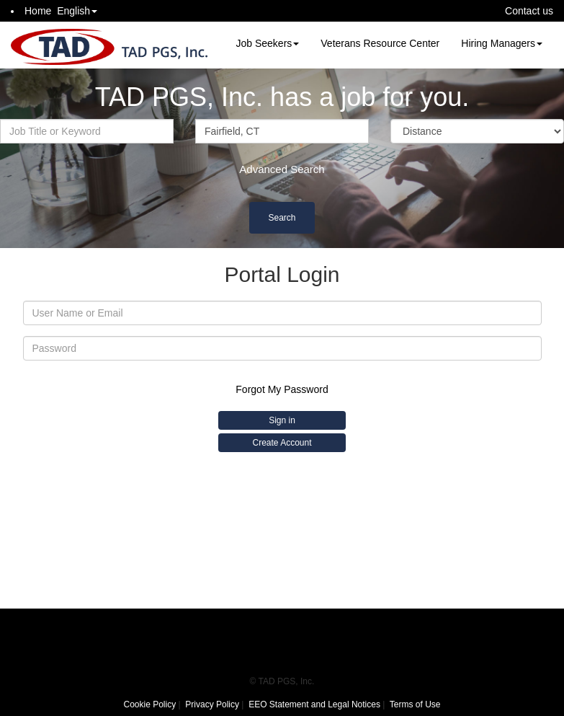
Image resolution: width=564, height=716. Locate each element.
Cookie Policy (149, 704)
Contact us (529, 11)
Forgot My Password (282, 389)
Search (281, 218)
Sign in (282, 420)
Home (37, 11)
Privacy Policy (212, 704)
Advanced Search (281, 169)
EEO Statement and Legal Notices (314, 704)
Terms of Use (415, 704)
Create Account (281, 443)
